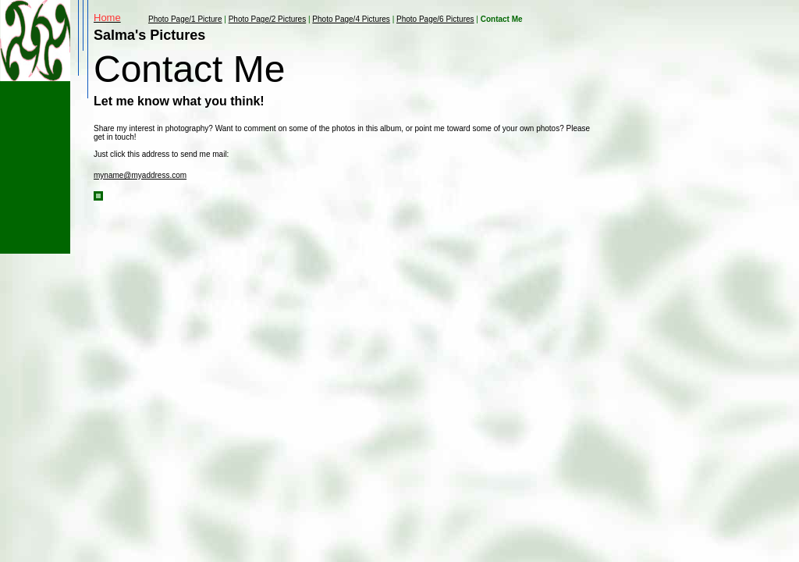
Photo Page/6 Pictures (435, 19)
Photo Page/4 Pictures (351, 19)
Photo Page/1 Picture (185, 19)
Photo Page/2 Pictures (268, 19)
